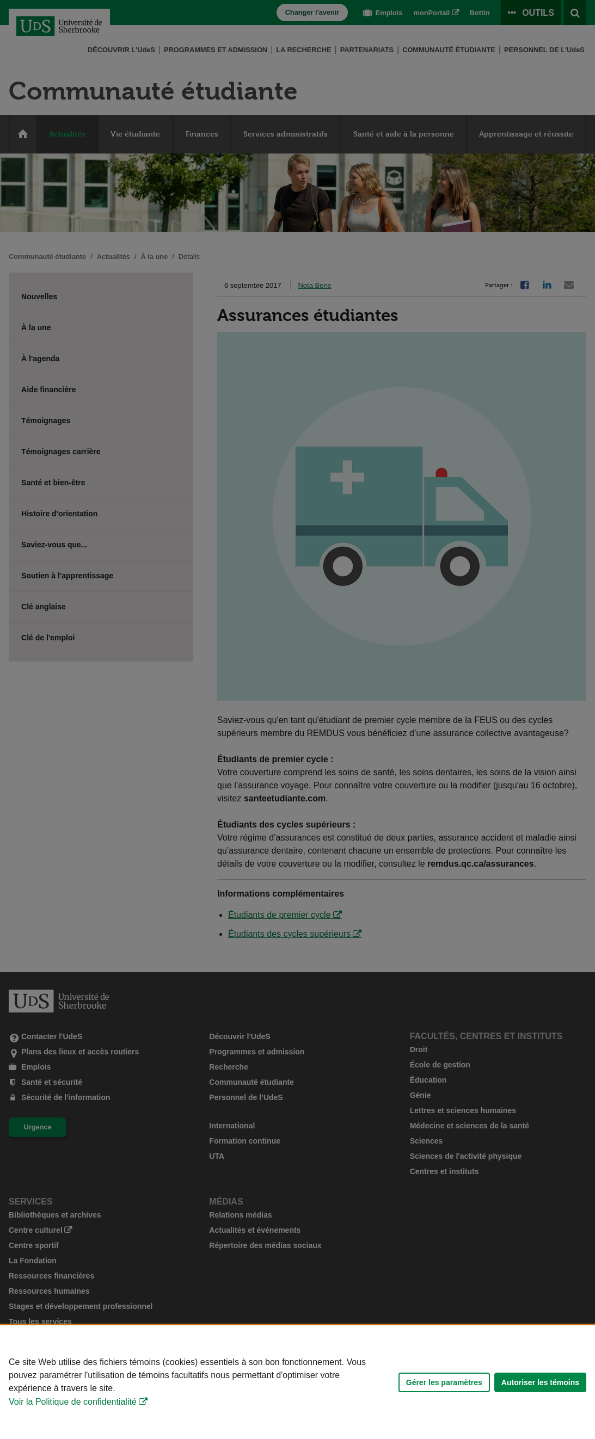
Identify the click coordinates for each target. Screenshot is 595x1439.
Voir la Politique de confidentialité (73, 1401)
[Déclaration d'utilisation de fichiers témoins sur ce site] (297, 1382)
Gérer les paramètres (444, 1382)
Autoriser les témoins (540, 1382)
